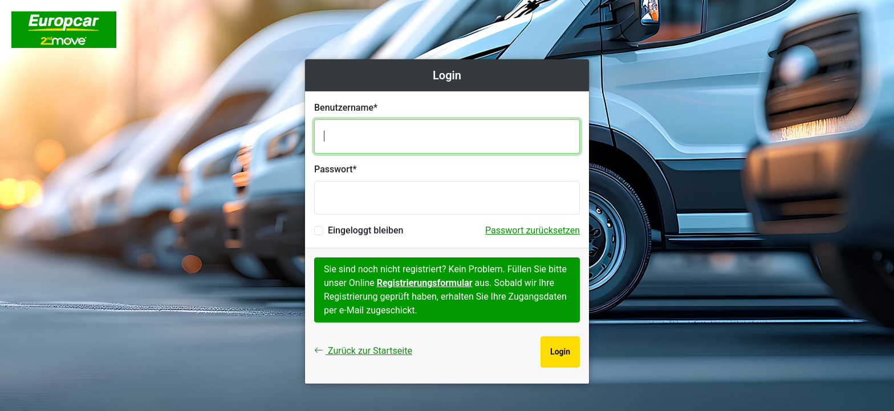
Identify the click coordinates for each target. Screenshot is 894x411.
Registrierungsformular (425, 282)
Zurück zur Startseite (363, 350)
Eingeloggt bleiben (365, 230)
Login (560, 351)
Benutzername (343, 107)
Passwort (333, 169)
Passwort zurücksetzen (532, 230)
